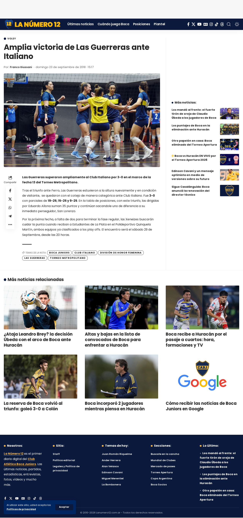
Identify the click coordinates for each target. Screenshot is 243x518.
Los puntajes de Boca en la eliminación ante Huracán (191, 125)
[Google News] (206, 24)
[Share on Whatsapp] (10, 209)
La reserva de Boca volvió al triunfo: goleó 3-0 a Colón (33, 406)
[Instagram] (211, 24)
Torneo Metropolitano (68, 258)
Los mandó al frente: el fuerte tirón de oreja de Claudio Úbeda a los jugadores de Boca (194, 111)
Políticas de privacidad (22, 509)
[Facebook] (188, 24)
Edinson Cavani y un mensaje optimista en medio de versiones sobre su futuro (193, 172)
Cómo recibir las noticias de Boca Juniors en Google (201, 406)
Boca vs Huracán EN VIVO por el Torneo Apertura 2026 (194, 155)
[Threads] (222, 24)
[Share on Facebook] (10, 191)
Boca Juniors (59, 252)
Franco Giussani (22, 67)
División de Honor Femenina (121, 252)
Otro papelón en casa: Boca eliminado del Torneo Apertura (194, 140)
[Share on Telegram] (10, 218)
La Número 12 (14, 454)
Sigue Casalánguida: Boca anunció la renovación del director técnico (190, 188)
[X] (193, 24)
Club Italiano (84, 252)
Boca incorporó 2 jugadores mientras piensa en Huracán (115, 406)
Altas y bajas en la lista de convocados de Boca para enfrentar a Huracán (113, 340)
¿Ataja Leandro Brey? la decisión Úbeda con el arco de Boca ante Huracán (38, 340)
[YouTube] (199, 24)
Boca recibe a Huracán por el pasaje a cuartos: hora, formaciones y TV (196, 340)
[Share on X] (10, 200)
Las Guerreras (34, 258)
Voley (12, 39)
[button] (64, 507)
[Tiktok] (216, 24)
